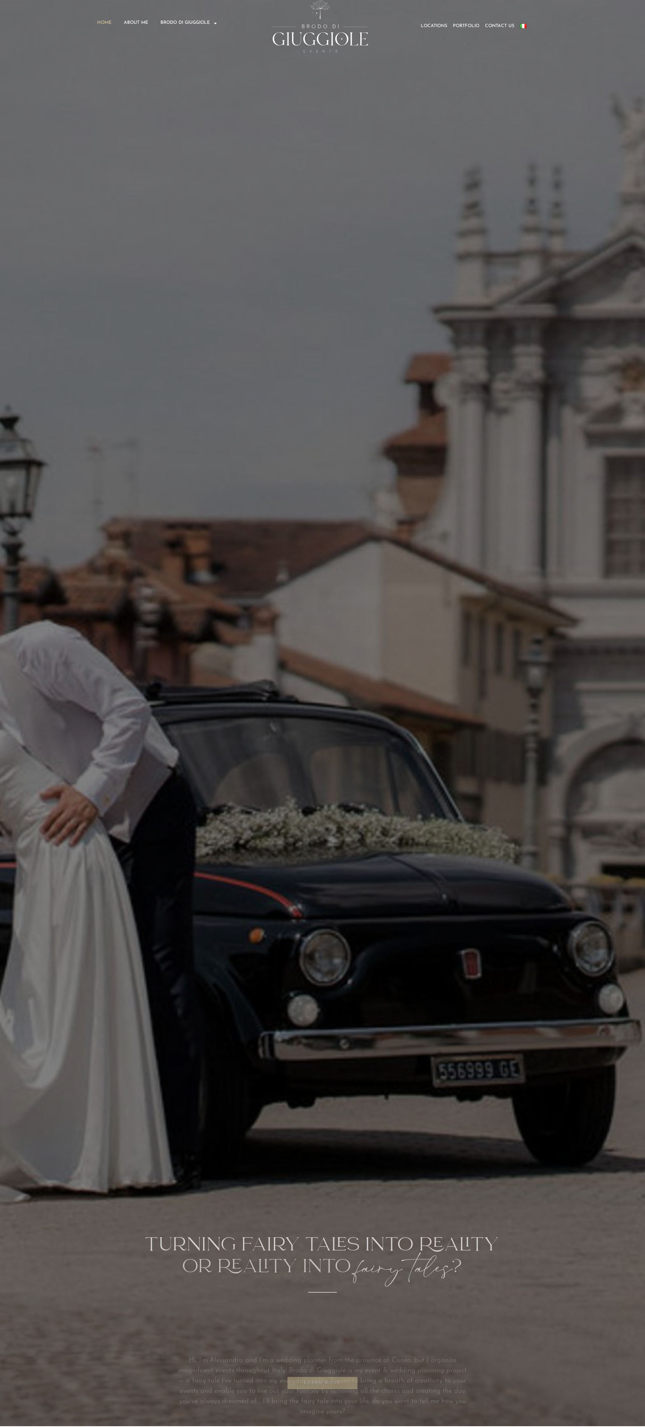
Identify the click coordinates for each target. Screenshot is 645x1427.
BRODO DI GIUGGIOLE (188, 23)
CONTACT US (499, 26)
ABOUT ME (136, 23)
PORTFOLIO (466, 26)
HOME (104, 23)
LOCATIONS (434, 26)
